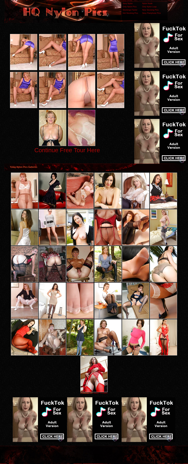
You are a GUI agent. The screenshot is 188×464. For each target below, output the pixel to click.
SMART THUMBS (100, 393)
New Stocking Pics (150, 10)
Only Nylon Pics (130, 7)
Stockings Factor (130, 10)
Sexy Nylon (128, 3)
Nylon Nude (147, 3)
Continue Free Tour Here (67, 150)
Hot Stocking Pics (130, 13)
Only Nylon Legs (149, 7)
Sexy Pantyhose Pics (151, 13)
